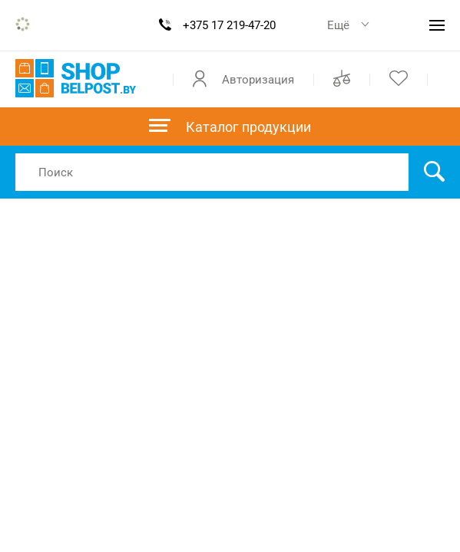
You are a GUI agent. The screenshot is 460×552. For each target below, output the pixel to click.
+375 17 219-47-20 (229, 25)
